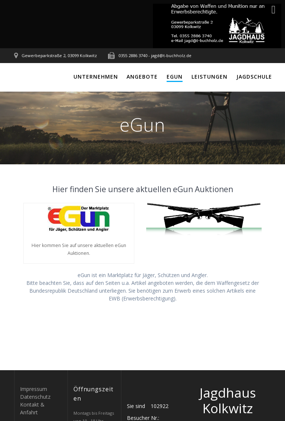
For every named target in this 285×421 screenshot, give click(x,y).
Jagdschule (254, 76)
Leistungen (209, 76)
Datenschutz (35, 396)
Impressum (33, 388)
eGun (175, 76)
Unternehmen (95, 76)
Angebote (142, 76)
